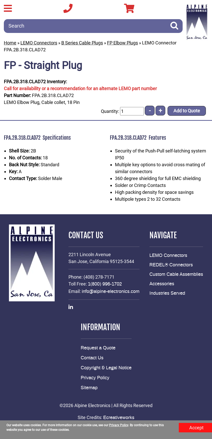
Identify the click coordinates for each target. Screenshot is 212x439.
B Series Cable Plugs (82, 42)
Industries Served (167, 293)
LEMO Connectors (38, 42)
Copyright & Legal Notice (106, 368)
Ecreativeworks (118, 418)
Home (10, 42)
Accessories (161, 284)
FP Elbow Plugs (122, 42)
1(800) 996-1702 (105, 284)
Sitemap (89, 388)
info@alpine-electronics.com (110, 291)
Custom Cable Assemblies (176, 274)
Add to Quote (186, 110)
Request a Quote (98, 348)
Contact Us (92, 358)
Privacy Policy (95, 378)
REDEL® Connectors (171, 265)
